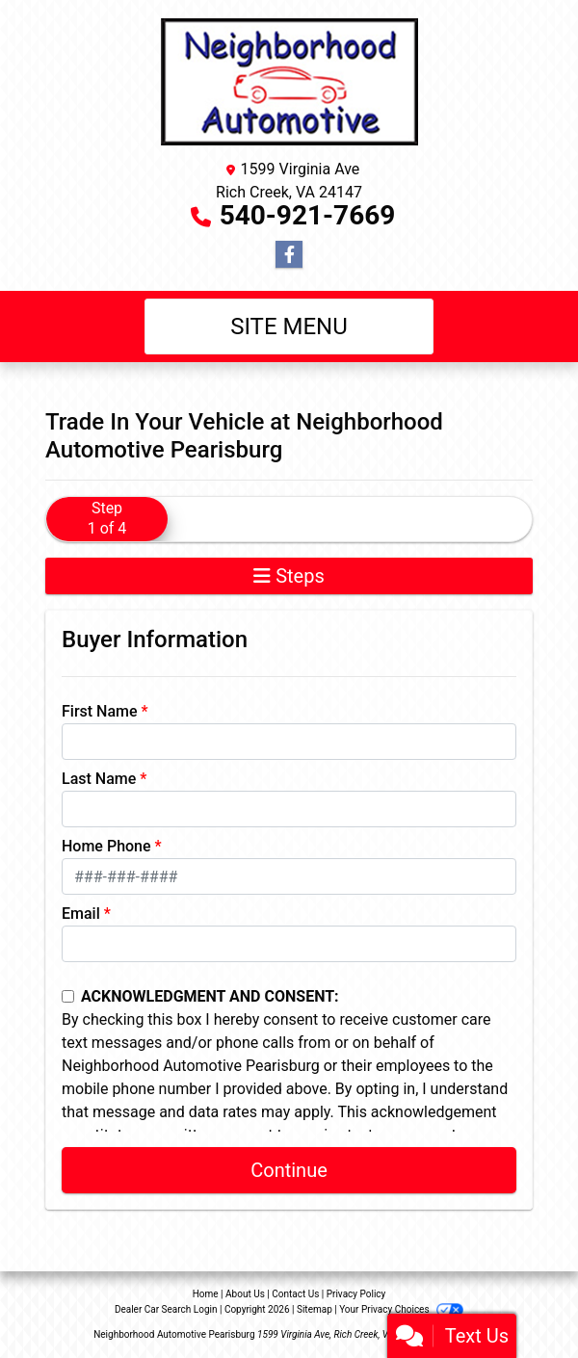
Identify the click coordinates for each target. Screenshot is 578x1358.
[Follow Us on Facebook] (289, 255)
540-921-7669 (308, 215)
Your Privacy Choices (401, 1309)
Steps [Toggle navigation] (289, 576)
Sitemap (314, 1309)
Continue (289, 1170)
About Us (245, 1294)
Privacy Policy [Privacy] (356, 1294)
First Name (100, 711)
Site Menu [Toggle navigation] (289, 326)
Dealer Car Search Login (166, 1309)
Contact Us (295, 1294)
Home (206, 1294)
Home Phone (106, 846)
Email (81, 913)
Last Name (99, 779)
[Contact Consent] (68, 996)
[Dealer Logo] (289, 82)
